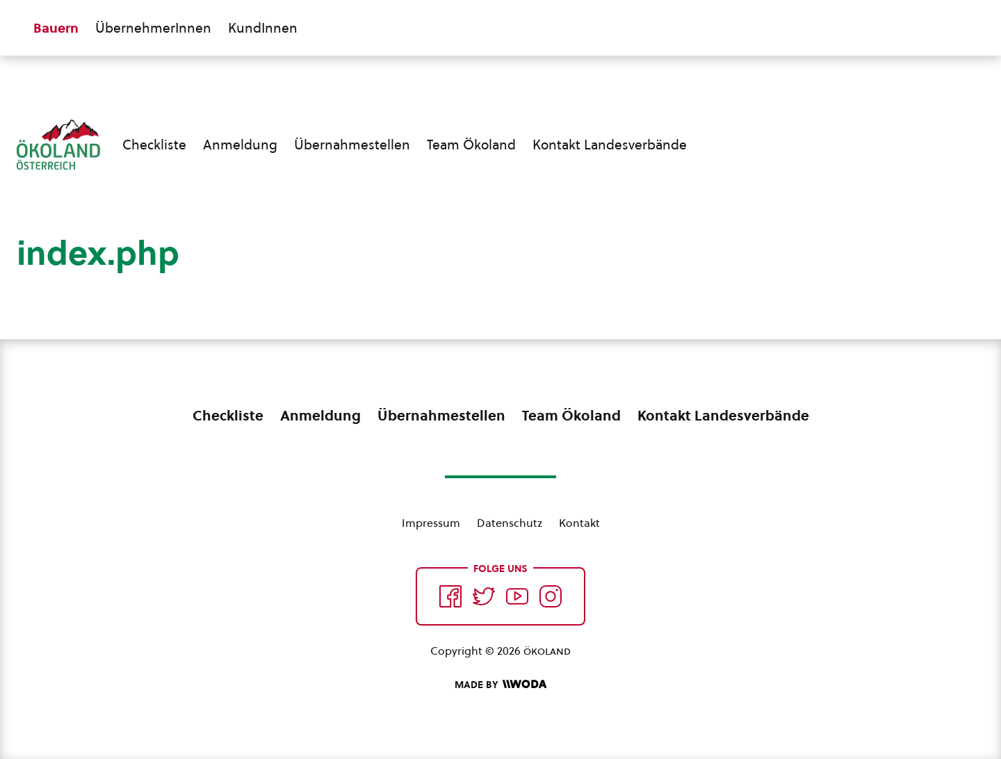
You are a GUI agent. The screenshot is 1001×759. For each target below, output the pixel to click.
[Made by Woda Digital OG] (500, 685)
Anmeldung (240, 145)
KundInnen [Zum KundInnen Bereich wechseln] (263, 28)
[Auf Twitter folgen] (483, 596)
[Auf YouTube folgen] (517, 596)
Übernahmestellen (352, 145)
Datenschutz (509, 522)
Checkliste (154, 145)
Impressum (431, 522)
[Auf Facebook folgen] (450, 596)
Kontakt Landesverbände (609, 145)
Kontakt (579, 522)
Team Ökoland (471, 145)
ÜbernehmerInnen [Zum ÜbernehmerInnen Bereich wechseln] (153, 28)
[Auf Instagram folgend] (550, 596)
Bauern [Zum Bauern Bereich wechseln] (56, 28)
